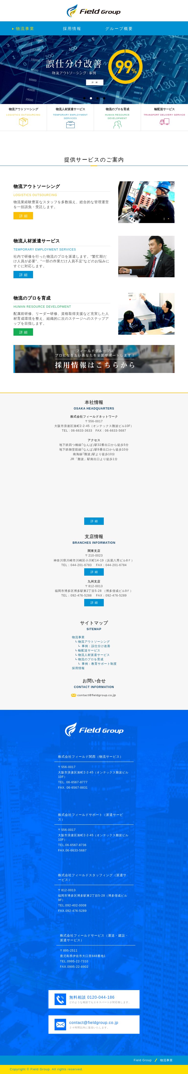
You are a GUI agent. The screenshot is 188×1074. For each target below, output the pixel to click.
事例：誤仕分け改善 (96, 646)
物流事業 (78, 637)
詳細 (24, 216)
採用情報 (78, 668)
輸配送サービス (89, 650)
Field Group (143, 1060)
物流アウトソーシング (94, 641)
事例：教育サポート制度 (99, 663)
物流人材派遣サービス (94, 655)
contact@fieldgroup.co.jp (93, 1023)
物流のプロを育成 (91, 659)
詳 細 (94, 82)
